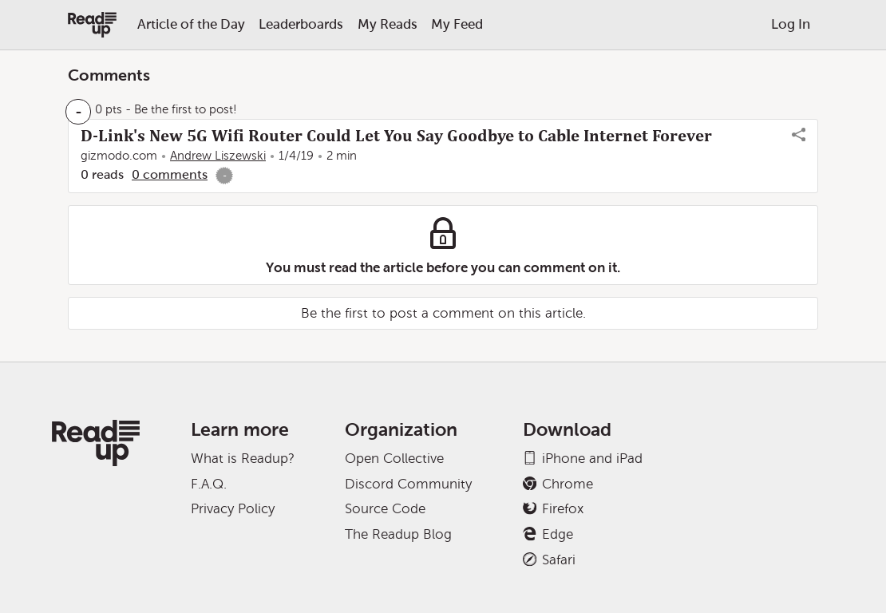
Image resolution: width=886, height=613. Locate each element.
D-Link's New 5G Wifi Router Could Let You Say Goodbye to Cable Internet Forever (396, 135)
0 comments (170, 174)
